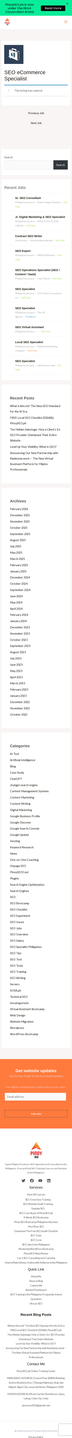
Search (8, 145)
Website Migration (22, 1009)
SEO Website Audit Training (38, 1192)
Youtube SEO (38, 1196)
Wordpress (17, 1016)
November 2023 (20, 621)
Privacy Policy (36, 1425)
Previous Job (36, 101)
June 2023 (16, 653)
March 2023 (17, 671)
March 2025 (17, 547)
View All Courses (36, 1182)
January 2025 (18, 559)
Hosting (15, 829)
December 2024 (20, 565)
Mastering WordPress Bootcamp (36, 1237)
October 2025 (18, 516)
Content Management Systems (29, 779)
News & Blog (36, 1269)
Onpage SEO (18, 854)
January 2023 (18, 684)
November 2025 (20, 509)
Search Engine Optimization (27, 873)
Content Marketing (22, 785)
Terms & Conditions (36, 1429)
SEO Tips (16, 941)
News (13, 841)
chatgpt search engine (24, 773)
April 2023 (16, 665)
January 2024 (18, 609)
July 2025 (15, 534)
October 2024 (18, 572)
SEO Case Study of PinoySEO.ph (36, 1201)
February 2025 (19, 553)
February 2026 (19, 497)
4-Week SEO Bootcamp (36, 1205)
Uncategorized (19, 991)
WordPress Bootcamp (24, 1022)
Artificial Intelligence (22, 748)
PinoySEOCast (19, 860)
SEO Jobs (16, 916)
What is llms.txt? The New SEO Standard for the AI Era (36, 1313)
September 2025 (20, 522)
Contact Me (36, 1273)
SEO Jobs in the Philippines (36, 1232)
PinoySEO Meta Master (36, 1241)
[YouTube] (40, 1169)
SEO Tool (16, 947)
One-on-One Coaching (24, 847)
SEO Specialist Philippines (26, 935)
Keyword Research (22, 835)
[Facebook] (32, 1169)
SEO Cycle (36, 1228)
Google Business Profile (25, 804)
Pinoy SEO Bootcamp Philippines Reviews (36, 1210)
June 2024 (16, 584)
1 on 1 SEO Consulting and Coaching (36, 1246)
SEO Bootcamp (19, 891)
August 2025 (18, 528)
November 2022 (20, 696)
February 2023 (19, 677)
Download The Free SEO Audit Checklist (36, 1219)
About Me (36, 1264)
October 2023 (18, 627)
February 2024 (19, 603)
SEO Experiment (20, 904)
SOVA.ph (15, 978)
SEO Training (18, 960)
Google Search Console (24, 816)
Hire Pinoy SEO (36, 1214)
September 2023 (20, 634)
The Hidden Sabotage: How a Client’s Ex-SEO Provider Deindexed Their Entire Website (35, 423)
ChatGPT (16, 767)
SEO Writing (18, 966)
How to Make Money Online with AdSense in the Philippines (36, 1250)
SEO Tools (16, 953)
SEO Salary (17, 928)
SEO (13, 885)
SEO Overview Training (38, 1187)
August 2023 (18, 640)
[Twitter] (23, 1169)
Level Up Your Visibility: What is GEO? (33, 435)
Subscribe (36, 1101)
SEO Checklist (18, 897)
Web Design (17, 1003)
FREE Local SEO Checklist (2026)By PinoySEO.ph (36, 1318)
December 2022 (20, 690)
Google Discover (20, 810)
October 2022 (18, 702)
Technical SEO (19, 985)
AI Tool (14, 742)
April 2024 (16, 596)
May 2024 (16, 590)
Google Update (19, 823)
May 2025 (16, 540)
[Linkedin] (49, 1169)
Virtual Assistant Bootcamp (27, 997)
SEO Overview (19, 922)
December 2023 (20, 615)
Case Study (17, 760)
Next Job (36, 111)
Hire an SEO (36, 1291)
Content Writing (20, 792)
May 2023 (16, 659)
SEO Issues (17, 910)
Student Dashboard (36, 1278)
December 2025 (20, 503)
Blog (13, 754)
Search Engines (19, 879)
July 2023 (15, 646)
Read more (53, 8)
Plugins (14, 866)
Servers (15, 972)
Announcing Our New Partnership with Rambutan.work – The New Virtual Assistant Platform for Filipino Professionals (36, 1341)
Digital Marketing (21, 798)
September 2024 (20, 578)
